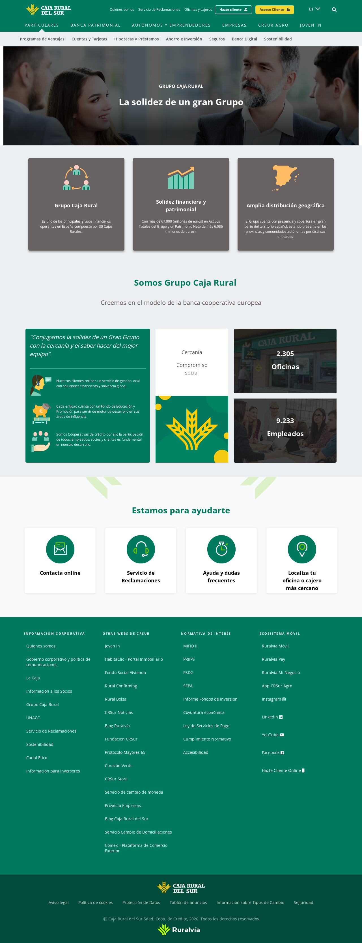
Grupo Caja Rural (42, 704)
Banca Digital (244, 39)
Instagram (276, 701)
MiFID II (190, 646)
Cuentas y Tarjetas (89, 39)
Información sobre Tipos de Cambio (250, 902)
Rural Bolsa (115, 699)
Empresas (234, 25)
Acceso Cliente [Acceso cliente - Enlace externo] (272, 9)
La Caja (33, 678)
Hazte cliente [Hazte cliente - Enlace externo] (230, 9)
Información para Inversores (53, 771)
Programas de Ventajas (42, 39)
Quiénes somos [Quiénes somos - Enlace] (122, 9)
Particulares (42, 25)
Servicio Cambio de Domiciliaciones (138, 832)
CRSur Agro (273, 25)
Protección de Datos (141, 902)
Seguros (217, 39)
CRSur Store (116, 778)
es (311, 9)
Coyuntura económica (204, 712)
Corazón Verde (119, 765)
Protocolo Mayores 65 (125, 752)
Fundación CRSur (121, 739)
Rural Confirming (121, 685)
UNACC (33, 717)
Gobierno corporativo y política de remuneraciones (58, 661)
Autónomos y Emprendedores (171, 25)
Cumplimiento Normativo (207, 739)
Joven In (311, 25)
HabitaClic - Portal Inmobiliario (134, 659)
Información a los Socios (49, 691)
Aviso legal (59, 902)
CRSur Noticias (119, 712)
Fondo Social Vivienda (125, 672)
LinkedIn (275, 719)
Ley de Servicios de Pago (206, 725)
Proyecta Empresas (123, 805)
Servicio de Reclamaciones (51, 731)
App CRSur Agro (277, 685)
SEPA (188, 685)
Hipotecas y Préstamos (136, 39)
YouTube (275, 736)
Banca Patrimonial (95, 25)
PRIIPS (189, 659)
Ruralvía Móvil (275, 646)
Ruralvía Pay (273, 659)
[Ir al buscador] (334, 9)
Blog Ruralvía (117, 725)
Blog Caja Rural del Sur (126, 818)
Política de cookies (95, 902)
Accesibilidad (195, 752)
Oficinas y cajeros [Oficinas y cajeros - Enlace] (198, 9)
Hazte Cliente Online (286, 771)
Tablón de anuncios (188, 902)
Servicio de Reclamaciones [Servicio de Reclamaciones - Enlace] (159, 9)
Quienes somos (40, 646)
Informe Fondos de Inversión (210, 699)
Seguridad (303, 902)
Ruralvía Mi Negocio (281, 672)
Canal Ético (36, 757)
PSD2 (188, 672)
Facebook (275, 754)
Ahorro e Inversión (184, 39)
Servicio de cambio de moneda (134, 792)
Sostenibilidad (278, 39)
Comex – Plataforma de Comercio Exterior (136, 848)
